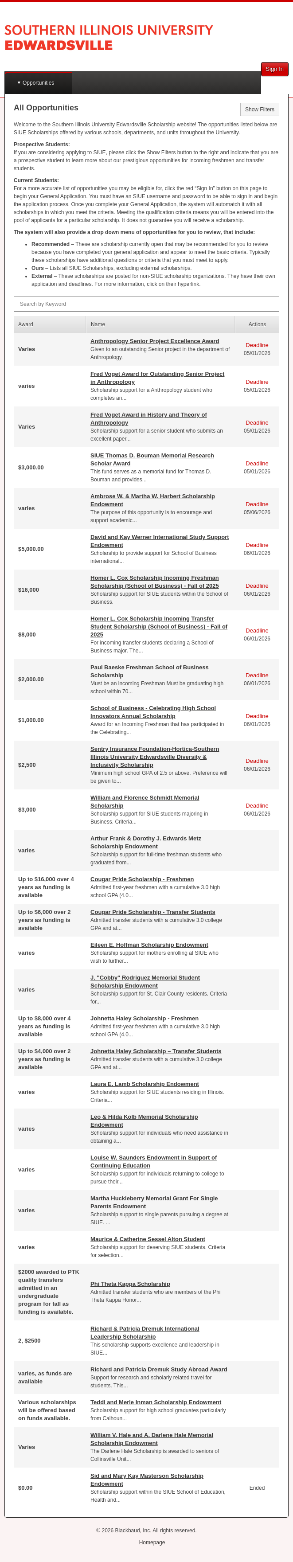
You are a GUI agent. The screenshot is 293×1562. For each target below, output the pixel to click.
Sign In (275, 69)
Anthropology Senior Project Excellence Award (154, 341)
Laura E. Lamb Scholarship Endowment (144, 1084)
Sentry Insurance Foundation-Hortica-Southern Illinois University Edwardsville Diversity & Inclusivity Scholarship (154, 757)
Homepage (152, 1542)
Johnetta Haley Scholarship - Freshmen (144, 1018)
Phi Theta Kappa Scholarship (130, 1284)
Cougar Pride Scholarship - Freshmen (142, 879)
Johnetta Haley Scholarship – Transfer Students (155, 1051)
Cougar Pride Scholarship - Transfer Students (152, 912)
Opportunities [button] (38, 83)
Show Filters (259, 109)
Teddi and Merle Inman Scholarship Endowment (155, 1402)
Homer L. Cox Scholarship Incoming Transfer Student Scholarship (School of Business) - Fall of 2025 (158, 626)
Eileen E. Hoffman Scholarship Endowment (149, 944)
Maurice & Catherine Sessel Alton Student (147, 1239)
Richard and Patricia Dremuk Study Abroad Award (158, 1369)
